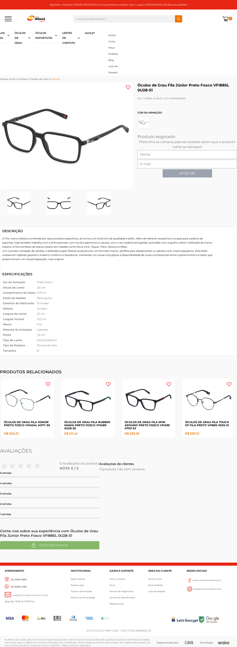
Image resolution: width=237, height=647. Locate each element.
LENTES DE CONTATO (68, 37)
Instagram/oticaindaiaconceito (204, 589)
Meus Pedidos (113, 50)
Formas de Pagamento (121, 591)
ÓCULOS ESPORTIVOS (43, 35)
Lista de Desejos (113, 69)
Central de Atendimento (122, 597)
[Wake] (223, 642)
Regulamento (116, 603)
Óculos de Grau (39, 79)
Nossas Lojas (77, 585)
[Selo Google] (215, 619)
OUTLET (90, 33)
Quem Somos (78, 579)
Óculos (23, 79)
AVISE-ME (187, 173)
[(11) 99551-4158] (15, 586)
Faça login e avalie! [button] (49, 545)
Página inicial (7, 79)
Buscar (178, 18)
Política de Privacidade (83, 597)
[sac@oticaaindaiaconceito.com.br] (26, 595)
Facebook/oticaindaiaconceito (204, 580)
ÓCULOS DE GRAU (20, 37)
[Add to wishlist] (128, 87)
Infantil (56, 79)
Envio (112, 585)
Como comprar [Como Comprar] (117, 579)
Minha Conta (112, 38)
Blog (111, 60)
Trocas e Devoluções (81, 591)
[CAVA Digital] (189, 642)
